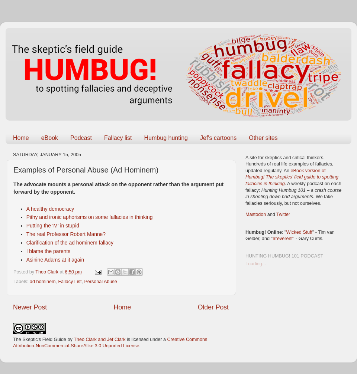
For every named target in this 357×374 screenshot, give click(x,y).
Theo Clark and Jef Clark (99, 339)
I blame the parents (48, 251)
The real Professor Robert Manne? (66, 234)
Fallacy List (69, 281)
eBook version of (291, 177)
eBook (49, 138)
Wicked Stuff (299, 232)
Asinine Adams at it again (55, 260)
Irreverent (283, 238)
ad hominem (42, 281)
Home (21, 138)
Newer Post (30, 307)
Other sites (263, 138)
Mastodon (255, 214)
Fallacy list (118, 138)
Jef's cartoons (218, 138)
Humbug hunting (166, 138)
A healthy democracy (50, 209)
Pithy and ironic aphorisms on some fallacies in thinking (89, 217)
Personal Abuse (100, 281)
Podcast (81, 138)
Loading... (255, 263)
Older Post (213, 307)
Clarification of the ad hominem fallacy (69, 243)
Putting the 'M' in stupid (52, 226)
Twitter (283, 214)
